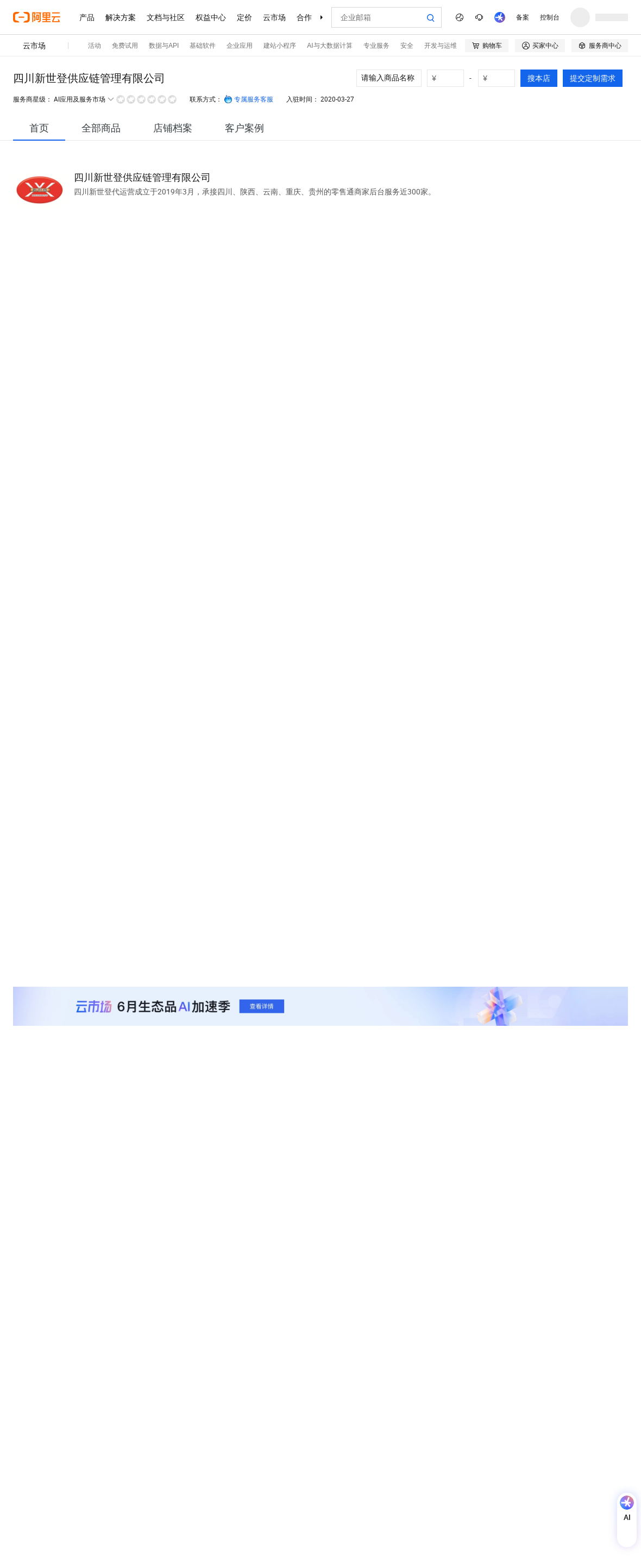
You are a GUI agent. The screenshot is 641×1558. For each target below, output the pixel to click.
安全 (406, 45)
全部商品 (101, 128)
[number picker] (449, 78)
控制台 (550, 17)
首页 (39, 128)
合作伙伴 (312, 17)
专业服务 (376, 45)
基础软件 (203, 45)
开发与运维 (440, 45)
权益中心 (211, 17)
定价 (244, 17)
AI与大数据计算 (329, 45)
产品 (87, 17)
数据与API (164, 45)
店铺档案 (172, 128)
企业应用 (240, 45)
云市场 (274, 17)
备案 (522, 17)
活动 (94, 45)
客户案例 (244, 128)
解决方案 (120, 17)
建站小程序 (279, 45)
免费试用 (125, 45)
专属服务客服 (248, 99)
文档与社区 (166, 17)
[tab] (39, 128)
